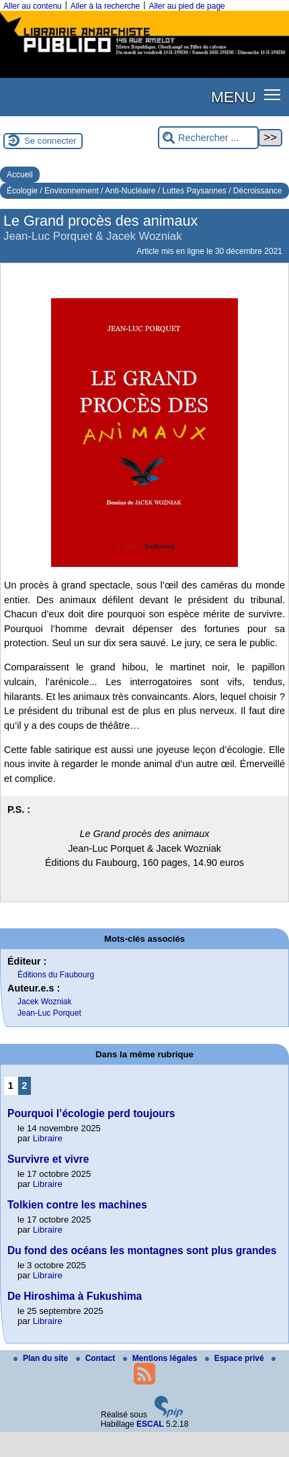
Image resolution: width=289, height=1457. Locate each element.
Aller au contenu (32, 6)
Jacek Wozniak (44, 1001)
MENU (233, 96)
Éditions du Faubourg (55, 974)
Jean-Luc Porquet (49, 1013)
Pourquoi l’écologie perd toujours (91, 1113)
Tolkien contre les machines (77, 1204)
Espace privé (235, 1358)
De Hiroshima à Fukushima (74, 1296)
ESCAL (150, 1424)
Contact (97, 1358)
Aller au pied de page (186, 6)
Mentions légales (161, 1358)
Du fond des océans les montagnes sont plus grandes (141, 1250)
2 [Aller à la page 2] (24, 1085)
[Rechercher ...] (208, 138)
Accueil (20, 174)
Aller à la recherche (105, 6)
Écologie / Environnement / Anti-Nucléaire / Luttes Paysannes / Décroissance (144, 190)
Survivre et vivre (48, 1159)
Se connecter (50, 141)
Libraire (48, 1138)
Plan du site (42, 1358)
